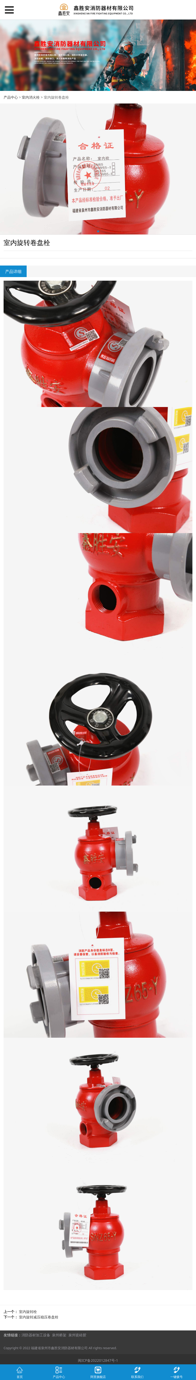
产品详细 (13, 271)
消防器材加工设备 (36, 1334)
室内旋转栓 (28, 1311)
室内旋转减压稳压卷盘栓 (38, 1317)
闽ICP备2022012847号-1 (98, 1360)
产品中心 (11, 97)
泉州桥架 (59, 1334)
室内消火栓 (31, 97)
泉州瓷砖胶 (77, 1334)
